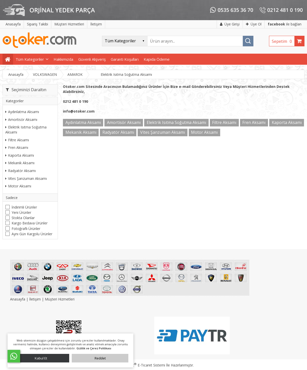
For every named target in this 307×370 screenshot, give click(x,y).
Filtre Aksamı (17, 140)
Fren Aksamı (16, 147)
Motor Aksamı (18, 186)
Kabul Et (41, 358)
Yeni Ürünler (21, 212)
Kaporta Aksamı (19, 155)
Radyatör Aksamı (20, 170)
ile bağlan (284, 24)
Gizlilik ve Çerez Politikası (93, 348)
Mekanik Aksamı (19, 162)
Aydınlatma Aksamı (22, 111)
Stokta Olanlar (23, 217)
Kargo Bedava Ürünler (30, 223)
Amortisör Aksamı (21, 119)
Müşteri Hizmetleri (59, 299)
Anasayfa (18, 299)
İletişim (35, 299)
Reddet (100, 358)
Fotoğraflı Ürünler (26, 228)
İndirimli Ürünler (24, 207)
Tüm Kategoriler (30, 59)
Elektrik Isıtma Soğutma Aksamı (26, 129)
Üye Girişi (230, 24)
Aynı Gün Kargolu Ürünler (32, 233)
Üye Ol (253, 24)
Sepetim (283, 41)
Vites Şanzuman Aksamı (26, 178)
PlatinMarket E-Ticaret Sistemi (139, 365)
